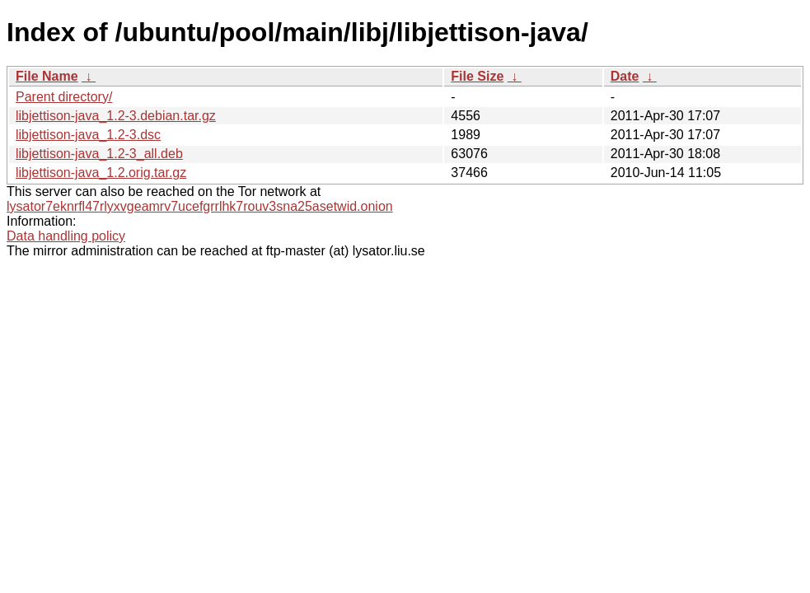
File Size (477, 76)
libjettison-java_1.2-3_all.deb (99, 154)
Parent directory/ (64, 97)
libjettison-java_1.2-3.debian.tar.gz (116, 116)
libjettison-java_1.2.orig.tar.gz (101, 173)
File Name (47, 76)
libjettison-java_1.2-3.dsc (88, 135)
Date (625, 76)
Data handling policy (66, 236)
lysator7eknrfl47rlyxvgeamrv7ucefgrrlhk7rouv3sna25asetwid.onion (200, 206)
